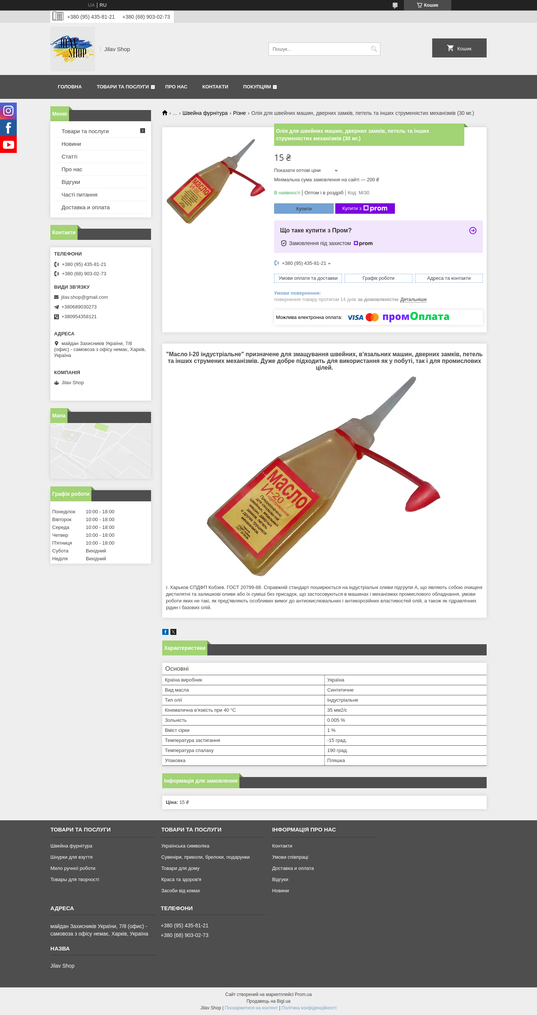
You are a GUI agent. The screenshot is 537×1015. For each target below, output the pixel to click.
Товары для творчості (74, 879)
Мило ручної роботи (72, 868)
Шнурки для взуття (71, 857)
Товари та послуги (123, 87)
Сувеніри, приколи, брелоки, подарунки (205, 857)
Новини (71, 144)
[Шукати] (373, 49)
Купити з (364, 208)
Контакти (215, 87)
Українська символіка (185, 846)
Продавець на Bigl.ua (268, 1001)
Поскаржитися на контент (251, 1008)
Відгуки (71, 182)
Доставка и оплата (86, 207)
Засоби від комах (180, 890)
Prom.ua (303, 994)
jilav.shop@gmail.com (84, 297)
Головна (70, 87)
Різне (239, 113)
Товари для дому (180, 868)
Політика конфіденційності (309, 1008)
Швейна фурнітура (205, 113)
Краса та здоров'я (181, 879)
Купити (304, 209)
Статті (70, 156)
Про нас (176, 87)
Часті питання (79, 194)
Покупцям (257, 87)
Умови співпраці (290, 857)
